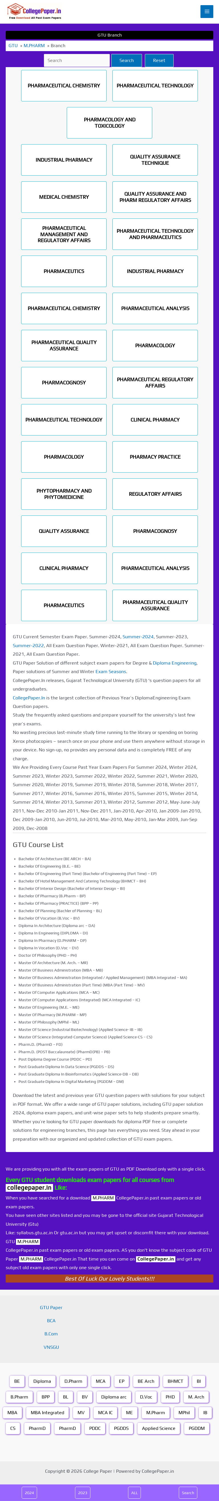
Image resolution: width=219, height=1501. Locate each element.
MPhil (184, 1412)
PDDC (95, 1428)
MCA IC (105, 1412)
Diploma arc (114, 1397)
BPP (46, 1397)
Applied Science (158, 1428)
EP (121, 1381)
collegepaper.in (29, 1187)
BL (65, 1397)
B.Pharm (19, 1397)
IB (205, 1412)
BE (17, 1381)
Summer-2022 (28, 645)
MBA (12, 1412)
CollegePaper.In (29, 698)
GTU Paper (51, 1307)
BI (199, 1381)
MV (81, 1412)
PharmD (37, 1428)
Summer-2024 (138, 636)
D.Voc (146, 1397)
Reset (159, 60)
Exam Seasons (111, 671)
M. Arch (196, 1397)
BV (85, 1397)
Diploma (42, 1381)
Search (126, 60)
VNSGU (51, 1347)
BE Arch (146, 1381)
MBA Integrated (47, 1412)
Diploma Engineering (174, 663)
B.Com (51, 1334)
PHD (170, 1397)
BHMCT (175, 1381)
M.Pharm (155, 1412)
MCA (101, 1381)
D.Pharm (73, 1381)
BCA (51, 1320)
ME (129, 1412)
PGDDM (197, 1428)
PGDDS (121, 1428)
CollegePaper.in (155, 1259)
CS (12, 1428)
